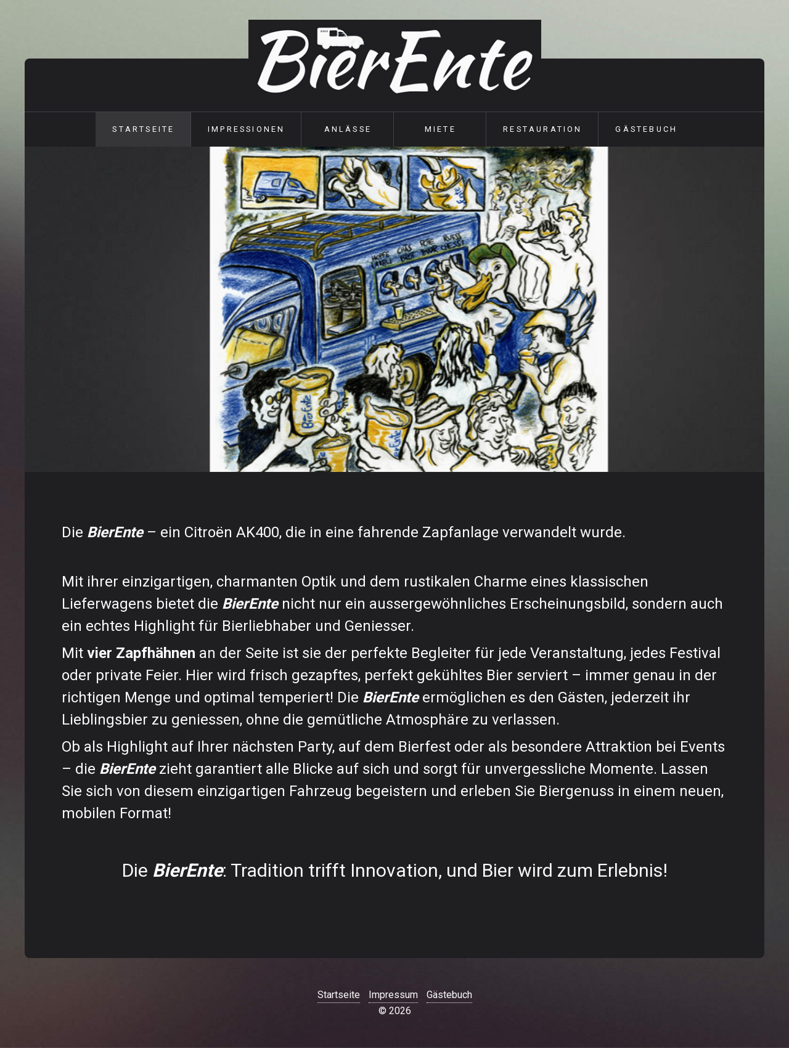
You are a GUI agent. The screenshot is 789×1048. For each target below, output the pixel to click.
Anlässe (348, 129)
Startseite (143, 129)
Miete (440, 129)
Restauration (542, 129)
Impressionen (246, 129)
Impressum (393, 995)
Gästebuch (646, 129)
